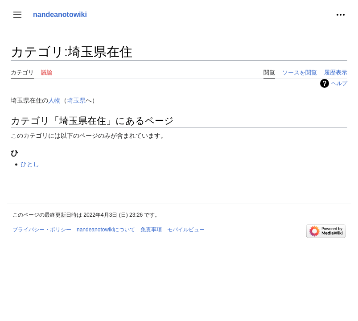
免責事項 (151, 229)
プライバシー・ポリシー (41, 229)
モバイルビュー (186, 229)
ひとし (30, 164)
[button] (17, 14)
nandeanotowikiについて (106, 229)
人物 (54, 100)
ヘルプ (339, 83)
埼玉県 (76, 100)
